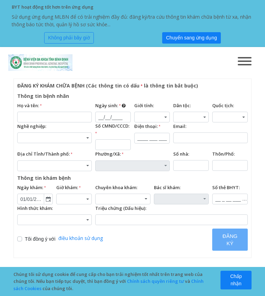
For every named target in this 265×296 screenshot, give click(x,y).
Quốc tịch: (223, 105)
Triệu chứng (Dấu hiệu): (120, 208)
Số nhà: (181, 154)
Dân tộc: (182, 105)
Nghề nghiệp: (31, 126)
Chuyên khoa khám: (116, 187)
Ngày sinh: (110, 105)
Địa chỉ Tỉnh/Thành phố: (44, 154)
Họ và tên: (29, 105)
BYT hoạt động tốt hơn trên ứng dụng (53, 7)
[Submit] (191, 38)
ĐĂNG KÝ (230, 239)
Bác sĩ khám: (167, 187)
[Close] (69, 38)
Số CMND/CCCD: (112, 130)
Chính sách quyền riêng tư (155, 281)
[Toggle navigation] (245, 62)
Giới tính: (144, 105)
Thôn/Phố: (223, 154)
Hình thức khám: (35, 208)
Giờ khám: (68, 187)
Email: (179, 126)
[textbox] (54, 117)
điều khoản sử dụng (80, 238)
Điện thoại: (147, 126)
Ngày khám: (31, 187)
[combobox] (152, 117)
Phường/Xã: (109, 154)
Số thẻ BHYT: (226, 187)
